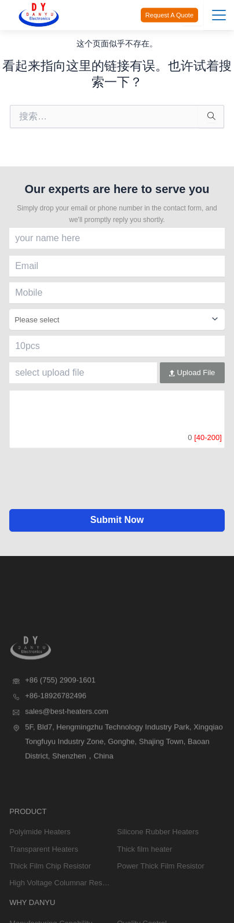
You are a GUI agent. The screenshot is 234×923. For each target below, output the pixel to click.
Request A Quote (169, 15)
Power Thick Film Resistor (160, 902)
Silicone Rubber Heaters (158, 868)
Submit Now (117, 520)
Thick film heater (144, 885)
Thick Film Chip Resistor (50, 902)
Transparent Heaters (43, 885)
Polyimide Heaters (40, 868)
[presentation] (117, 486)
